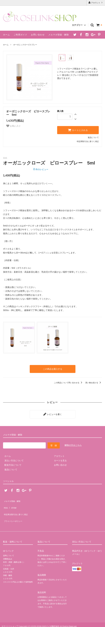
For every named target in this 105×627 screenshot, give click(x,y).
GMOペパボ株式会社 (50, 615)
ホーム (6, 34)
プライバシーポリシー (13, 511)
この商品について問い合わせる (68, 382)
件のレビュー (40, 169)
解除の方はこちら (73, 443)
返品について (93, 137)
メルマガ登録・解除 (58, 34)
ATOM (12, 502)
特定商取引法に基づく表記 (88, 141)
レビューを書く (52, 412)
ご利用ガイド (20, 34)
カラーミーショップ (10, 615)
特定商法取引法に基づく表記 (17, 507)
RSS (5, 502)
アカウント (95, 2)
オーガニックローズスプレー (25, 45)
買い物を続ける (93, 382)
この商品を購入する (52, 368)
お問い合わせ (38, 34)
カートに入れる (78, 130)
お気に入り (13, 125)
